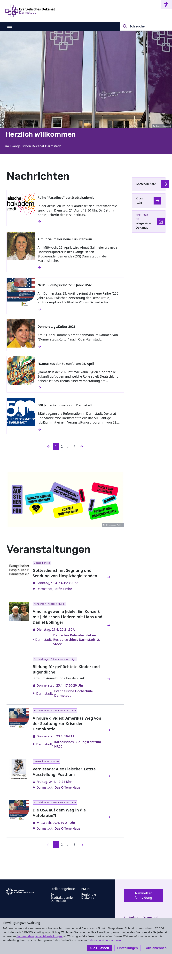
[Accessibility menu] (166, 4)
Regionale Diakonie (88, 896)
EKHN (85, 889)
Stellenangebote (62, 889)
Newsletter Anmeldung (143, 895)
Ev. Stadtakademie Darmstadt (61, 897)
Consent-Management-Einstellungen (39, 936)
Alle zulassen (99, 948)
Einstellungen (127, 948)
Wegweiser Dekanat (144, 225)
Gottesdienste (146, 184)
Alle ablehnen (156, 948)
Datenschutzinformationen (105, 940)
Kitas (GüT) (139, 200)
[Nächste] (82, 446)
